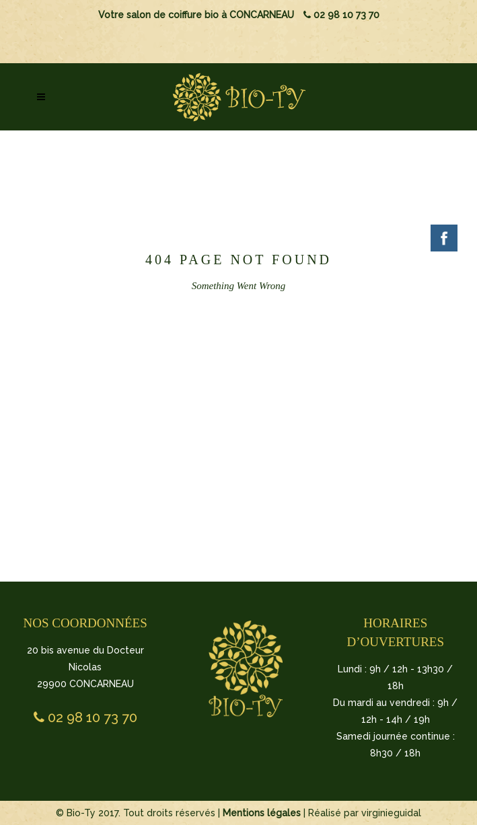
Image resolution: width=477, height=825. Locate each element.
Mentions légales (262, 813)
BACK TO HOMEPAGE (237, 400)
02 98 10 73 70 (341, 14)
